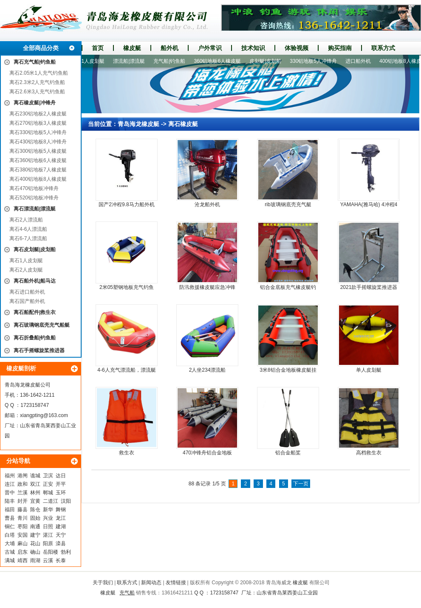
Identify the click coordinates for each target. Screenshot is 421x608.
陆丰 (10, 501)
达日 (61, 476)
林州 (35, 493)
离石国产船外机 (27, 301)
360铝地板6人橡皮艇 (219, 61)
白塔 (10, 535)
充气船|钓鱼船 (172, 61)
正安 (48, 484)
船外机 (169, 48)
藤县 (22, 510)
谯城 (35, 476)
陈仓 (35, 510)
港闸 (22, 476)
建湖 (61, 527)
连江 (10, 484)
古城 (10, 552)
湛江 (48, 535)
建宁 (35, 535)
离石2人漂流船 (26, 220)
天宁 (61, 535)
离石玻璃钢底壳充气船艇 (42, 325)
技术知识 (253, 48)
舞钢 (61, 510)
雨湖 (35, 560)
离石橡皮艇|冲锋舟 (35, 103)
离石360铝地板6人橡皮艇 (38, 160)
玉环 (61, 493)
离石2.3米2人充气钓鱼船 (37, 82)
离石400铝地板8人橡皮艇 (38, 179)
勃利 (66, 552)
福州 (10, 476)
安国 (22, 535)
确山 (35, 552)
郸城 (48, 493)
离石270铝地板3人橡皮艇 (38, 123)
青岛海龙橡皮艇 (138, 123)
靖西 (22, 560)
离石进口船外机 (27, 292)
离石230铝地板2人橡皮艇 (38, 114)
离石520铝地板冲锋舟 (34, 198)
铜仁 (10, 527)
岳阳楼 (50, 552)
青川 (22, 518)
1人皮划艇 (95, 61)
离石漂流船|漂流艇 (35, 209)
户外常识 (210, 48)
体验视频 (296, 48)
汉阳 (66, 501)
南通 (35, 527)
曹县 (10, 518)
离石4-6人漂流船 (28, 229)
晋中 (10, 493)
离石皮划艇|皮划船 (35, 249)
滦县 (61, 543)
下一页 (300, 484)
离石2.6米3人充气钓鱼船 (37, 92)
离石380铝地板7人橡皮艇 (38, 170)
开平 (61, 484)
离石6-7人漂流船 (28, 238)
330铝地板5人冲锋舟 (315, 61)
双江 (35, 484)
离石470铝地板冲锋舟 (34, 188)
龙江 (61, 518)
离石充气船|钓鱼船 (35, 62)
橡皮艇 (132, 48)
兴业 (48, 518)
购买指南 (340, 48)
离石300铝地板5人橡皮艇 (38, 151)
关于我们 (103, 583)
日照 (48, 527)
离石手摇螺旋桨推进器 (39, 350)
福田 (10, 510)
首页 (98, 48)
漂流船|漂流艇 (131, 61)
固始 (35, 518)
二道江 (50, 501)
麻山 (22, 543)
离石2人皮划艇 (26, 270)
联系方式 (383, 48)
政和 (22, 484)
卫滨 (48, 476)
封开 (22, 501)
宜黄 (35, 501)
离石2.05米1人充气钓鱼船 (38, 73)
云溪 (48, 560)
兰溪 (22, 493)
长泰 (61, 560)
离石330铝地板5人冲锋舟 (38, 132)
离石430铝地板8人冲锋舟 (38, 142)
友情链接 (176, 583)
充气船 (127, 593)
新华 (48, 510)
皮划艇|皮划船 (268, 61)
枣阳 (22, 527)
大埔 (10, 543)
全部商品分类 (41, 48)
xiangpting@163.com (44, 415)
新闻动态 (151, 583)
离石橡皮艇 (183, 123)
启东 (22, 552)
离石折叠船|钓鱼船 (35, 338)
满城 (10, 560)
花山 (35, 543)
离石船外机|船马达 (35, 281)
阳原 (48, 543)
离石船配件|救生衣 (35, 312)
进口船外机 (360, 61)
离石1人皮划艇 (26, 260)
